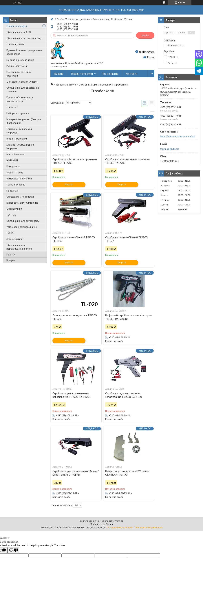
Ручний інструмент (16, 66)
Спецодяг (11, 107)
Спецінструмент (15, 44)
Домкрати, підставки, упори (21, 81)
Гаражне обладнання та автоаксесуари (19, 99)
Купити (69, 184)
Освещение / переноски (20, 196)
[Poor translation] (13, 550)
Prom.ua (119, 520)
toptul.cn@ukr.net (169, 148)
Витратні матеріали (17, 138)
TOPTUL (11, 214)
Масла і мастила (15, 154)
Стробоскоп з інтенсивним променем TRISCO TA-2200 (127, 161)
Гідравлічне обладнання (20, 60)
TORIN (10, 233)
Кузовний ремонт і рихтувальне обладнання (24, 52)
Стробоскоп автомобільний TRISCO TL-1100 (73, 239)
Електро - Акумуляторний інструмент (20, 146)
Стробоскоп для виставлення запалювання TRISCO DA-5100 (123, 395)
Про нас (10, 254)
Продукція (12, 190)
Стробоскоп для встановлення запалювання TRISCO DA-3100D (71, 395)
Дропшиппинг (14, 208)
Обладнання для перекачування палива (19, 246)
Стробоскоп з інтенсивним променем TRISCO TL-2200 (74, 161)
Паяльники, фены (15, 184)
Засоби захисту (14, 172)
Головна (58, 73)
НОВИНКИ (12, 160)
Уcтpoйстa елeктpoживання (21, 226)
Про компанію (110, 73)
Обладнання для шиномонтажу (24, 38)
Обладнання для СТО (18, 32)
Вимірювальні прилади (19, 178)
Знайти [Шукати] (145, 35)
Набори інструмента (17, 113)
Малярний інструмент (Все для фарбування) (23, 121)
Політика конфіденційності (149, 527)
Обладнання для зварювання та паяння (22, 89)
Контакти (131, 73)
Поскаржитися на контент (120, 527)
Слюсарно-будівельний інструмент (19, 130)
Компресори (13, 166)
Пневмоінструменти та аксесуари (18, 73)
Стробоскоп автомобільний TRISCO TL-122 (126, 239)
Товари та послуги (16, 26)
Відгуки (10, 260)
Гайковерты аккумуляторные (22, 202)
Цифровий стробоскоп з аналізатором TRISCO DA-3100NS (128, 317)
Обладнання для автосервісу (22, 220)
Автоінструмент (14, 239)
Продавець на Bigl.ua (101, 524)
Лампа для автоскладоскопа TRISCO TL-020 (74, 317)
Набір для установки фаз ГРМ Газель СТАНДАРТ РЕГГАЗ (127, 472)
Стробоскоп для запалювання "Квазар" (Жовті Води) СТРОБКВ (75, 472)
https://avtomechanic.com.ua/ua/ (177, 136)
